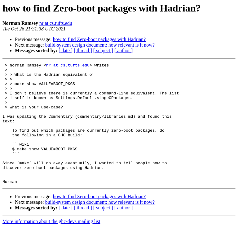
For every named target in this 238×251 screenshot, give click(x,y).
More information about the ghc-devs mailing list (51, 245)
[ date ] (66, 50)
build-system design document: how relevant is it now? (100, 45)
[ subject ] (103, 50)
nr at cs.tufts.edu (55, 23)
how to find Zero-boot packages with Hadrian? (99, 39)
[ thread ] (83, 50)
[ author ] (123, 50)
